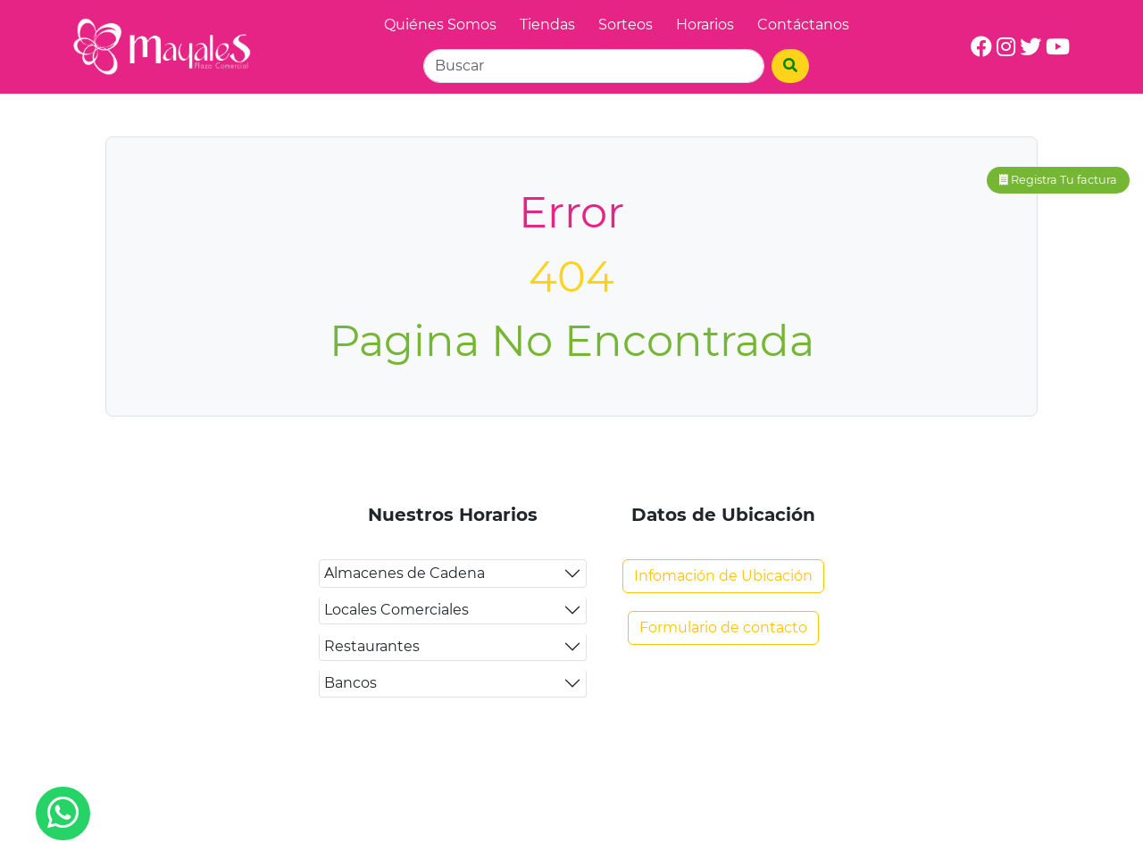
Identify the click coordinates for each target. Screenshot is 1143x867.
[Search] (593, 66)
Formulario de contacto (723, 627)
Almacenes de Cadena (404, 573)
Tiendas (547, 24)
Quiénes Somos (440, 24)
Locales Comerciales (396, 609)
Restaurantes (372, 646)
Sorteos (625, 24)
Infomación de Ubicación (723, 575)
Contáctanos (803, 24)
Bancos (350, 682)
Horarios (705, 24)
